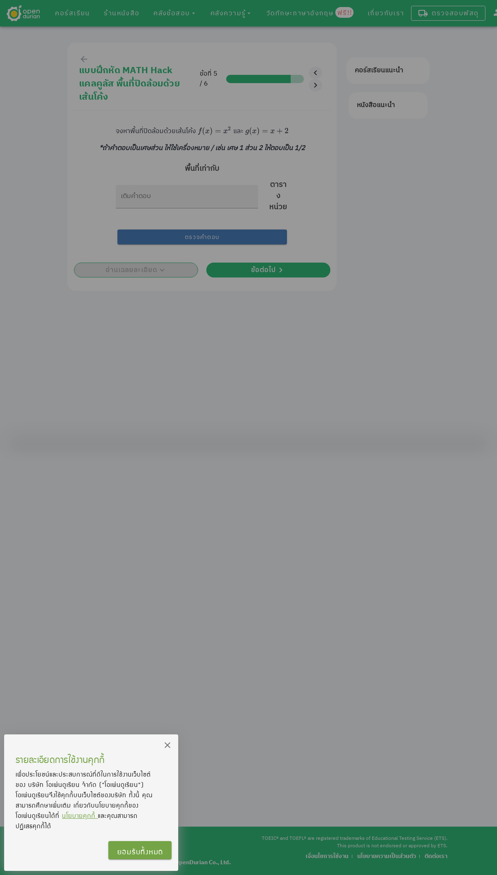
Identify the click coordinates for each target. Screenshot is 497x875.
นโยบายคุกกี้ (80, 815)
